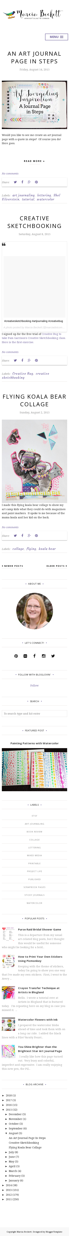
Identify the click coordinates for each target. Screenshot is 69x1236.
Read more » (34, 162)
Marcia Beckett (24, 1231)
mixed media (34, 855)
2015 (9, 1109)
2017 (9, 1100)
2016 (9, 1105)
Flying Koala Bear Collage (34, 400)
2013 (9, 1190)
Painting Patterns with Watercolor (34, 743)
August (13, 1133)
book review (34, 831)
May (11, 1161)
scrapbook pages (34, 887)
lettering (44, 195)
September (16, 1128)
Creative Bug (22, 374)
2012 (9, 1194)
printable (34, 863)
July (11, 1152)
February (15, 1175)
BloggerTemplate (54, 1231)
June (12, 1156)
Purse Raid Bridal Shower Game (39, 929)
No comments (10, 173)
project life (34, 871)
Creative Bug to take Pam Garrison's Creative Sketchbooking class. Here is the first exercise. (34, 338)
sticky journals (34, 895)
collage (18, 549)
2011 (9, 1199)
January (14, 1180)
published (34, 879)
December (15, 1114)
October (14, 1123)
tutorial (28, 199)
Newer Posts (13, 566)
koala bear (47, 549)
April (12, 1166)
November (15, 1119)
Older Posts (55, 566)
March (13, 1171)
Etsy (34, 815)
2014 (9, 1185)
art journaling (23, 195)
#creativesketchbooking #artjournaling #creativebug (33, 321)
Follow (34, 685)
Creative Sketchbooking (34, 222)
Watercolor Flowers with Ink (38, 1019)
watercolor (45, 199)
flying (31, 549)
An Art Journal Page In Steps (34, 57)
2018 (9, 1095)
